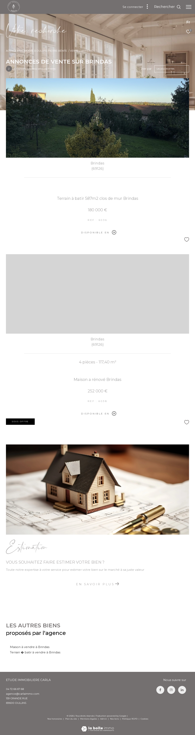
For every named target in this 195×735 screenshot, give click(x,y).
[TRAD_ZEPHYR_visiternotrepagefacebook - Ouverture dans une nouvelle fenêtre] (160, 690)
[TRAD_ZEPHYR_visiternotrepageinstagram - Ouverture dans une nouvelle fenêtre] (171, 690)
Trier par (146, 69)
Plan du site (71, 719)
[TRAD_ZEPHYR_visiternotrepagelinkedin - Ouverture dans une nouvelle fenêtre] (182, 690)
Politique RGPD (129, 719)
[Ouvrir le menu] (188, 7)
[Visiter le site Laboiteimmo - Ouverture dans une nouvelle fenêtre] (97, 726)
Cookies (144, 719)
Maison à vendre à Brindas (29, 647)
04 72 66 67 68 (15, 689)
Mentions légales (89, 719)
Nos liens (114, 719)
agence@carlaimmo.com (22, 693)
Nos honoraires (54, 719)
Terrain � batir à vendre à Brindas (35, 652)
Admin (104, 719)
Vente (74, 50)
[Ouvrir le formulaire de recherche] (167, 7)
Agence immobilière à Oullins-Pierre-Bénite (36, 50)
